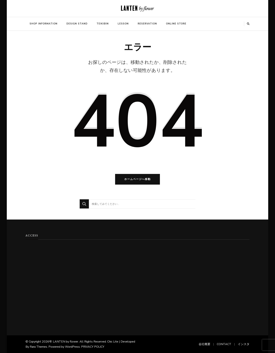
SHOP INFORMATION (43, 23)
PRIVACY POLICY (92, 347)
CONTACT (224, 344)
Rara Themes (38, 347)
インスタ (243, 344)
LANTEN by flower (65, 342)
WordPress (72, 347)
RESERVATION (147, 23)
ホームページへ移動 (137, 179)
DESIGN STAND (77, 23)
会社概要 (204, 344)
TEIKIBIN (103, 23)
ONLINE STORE (176, 23)
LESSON (123, 23)
